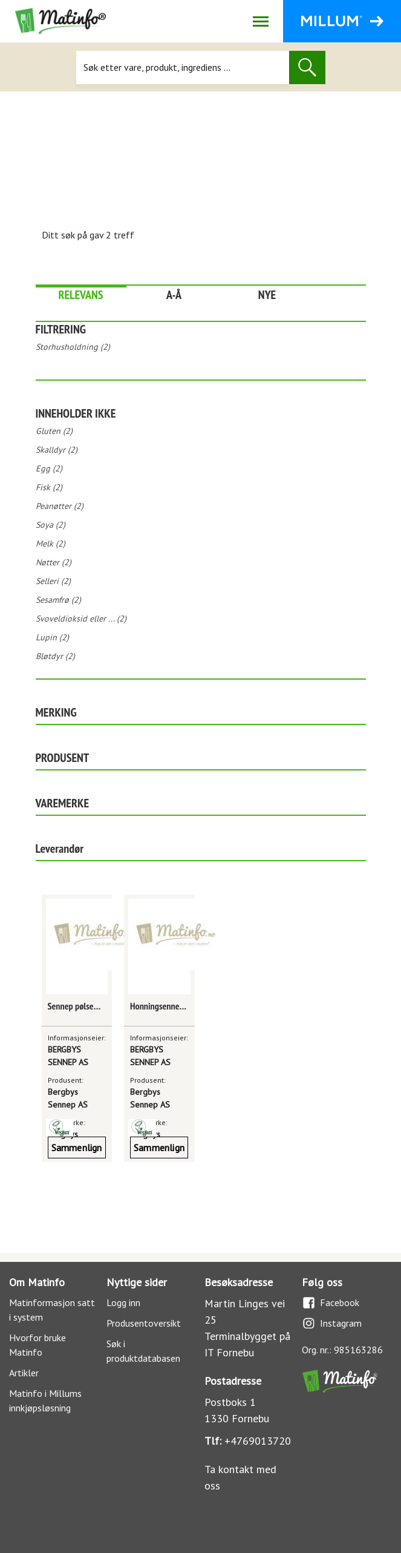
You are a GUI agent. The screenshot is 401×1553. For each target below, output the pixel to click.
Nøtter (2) (53, 562)
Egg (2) (49, 468)
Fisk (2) (49, 487)
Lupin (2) (52, 637)
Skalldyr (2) (56, 449)
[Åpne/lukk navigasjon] (260, 21)
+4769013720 (257, 1441)
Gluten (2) (54, 430)
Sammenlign (76, 1147)
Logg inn (123, 1302)
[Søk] (182, 67)
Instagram (332, 1323)
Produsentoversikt (143, 1323)
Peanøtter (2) (59, 506)
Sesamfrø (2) (58, 599)
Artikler (24, 1373)
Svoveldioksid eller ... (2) (81, 618)
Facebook (330, 1303)
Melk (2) (50, 543)
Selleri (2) (53, 581)
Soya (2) (50, 524)
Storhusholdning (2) (73, 346)
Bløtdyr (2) (55, 656)
